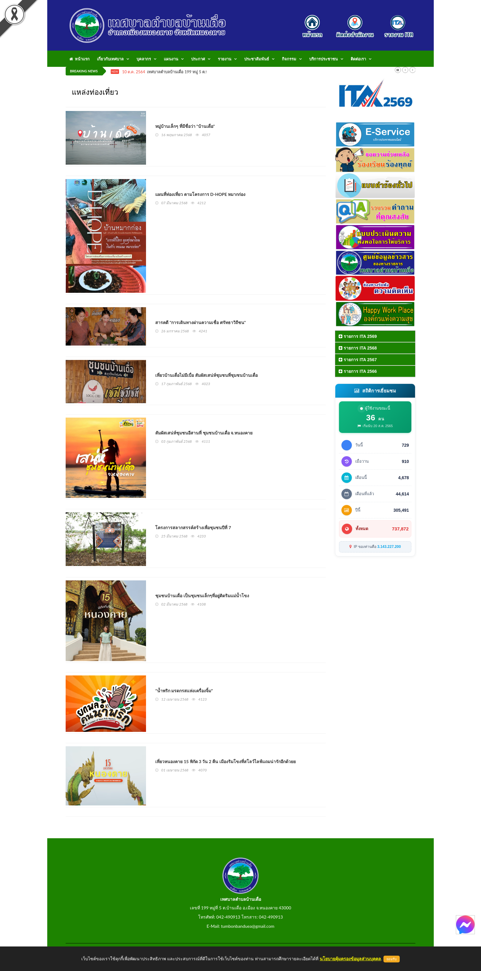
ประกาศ (198, 58)
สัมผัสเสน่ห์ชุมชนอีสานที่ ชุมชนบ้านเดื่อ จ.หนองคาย (203, 432)
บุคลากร (144, 58)
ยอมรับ (392, 959)
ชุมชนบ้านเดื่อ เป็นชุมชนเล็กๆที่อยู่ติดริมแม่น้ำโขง (202, 595)
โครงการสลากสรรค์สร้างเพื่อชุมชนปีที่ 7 (193, 527)
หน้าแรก (79, 58)
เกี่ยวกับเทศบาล (110, 58)
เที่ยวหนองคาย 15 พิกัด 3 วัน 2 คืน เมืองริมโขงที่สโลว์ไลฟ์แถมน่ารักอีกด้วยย (225, 761)
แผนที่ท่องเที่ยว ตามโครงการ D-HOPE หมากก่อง (200, 194)
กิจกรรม (289, 58)
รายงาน (224, 58)
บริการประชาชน (323, 58)
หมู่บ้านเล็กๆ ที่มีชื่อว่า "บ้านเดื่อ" (185, 126)
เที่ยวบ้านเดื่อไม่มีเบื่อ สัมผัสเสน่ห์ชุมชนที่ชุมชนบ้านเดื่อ (206, 375)
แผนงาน (171, 58)
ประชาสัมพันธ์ (256, 58)
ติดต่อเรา (358, 58)
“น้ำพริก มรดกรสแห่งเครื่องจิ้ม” (184, 690)
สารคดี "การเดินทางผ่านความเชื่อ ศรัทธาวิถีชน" (200, 322)
